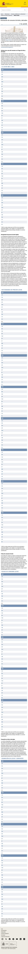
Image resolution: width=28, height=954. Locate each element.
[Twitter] (22, 24)
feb (2, 74)
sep (2, 91)
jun (2, 84)
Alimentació (7, 14)
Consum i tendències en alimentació (18, 14)
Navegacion (4, 18)
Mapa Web (3, 931)
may (2, 81)
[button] (25, 3)
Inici (2, 928)
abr (2, 79)
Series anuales (8, 40)
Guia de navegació (5, 933)
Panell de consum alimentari (6, 15)
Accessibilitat (4, 930)
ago (2, 88)
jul (1, 86)
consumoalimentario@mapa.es (7, 47)
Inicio (2, 14)
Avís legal (3, 935)
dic (2, 130)
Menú (25, 4)
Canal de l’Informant (5, 936)
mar (2, 76)
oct (2, 93)
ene (2, 72)
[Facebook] (20, 24)
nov (2, 96)
